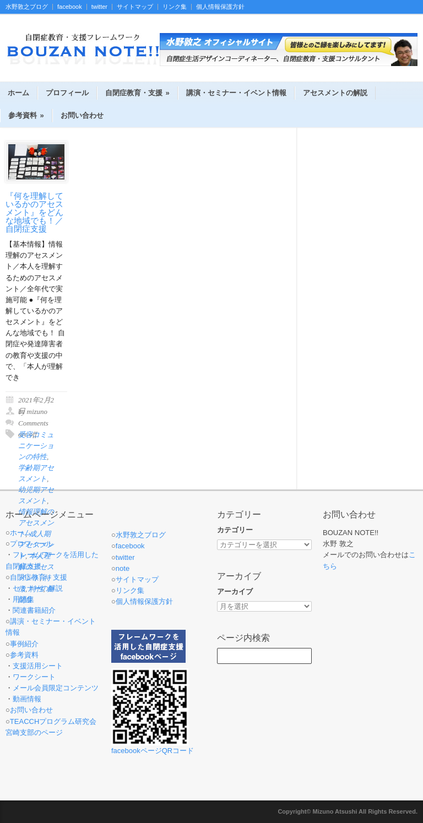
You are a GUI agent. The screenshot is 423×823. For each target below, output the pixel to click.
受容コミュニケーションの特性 (36, 445)
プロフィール (67, 93)
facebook (69, 7)
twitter (99, 7)
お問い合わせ (82, 115)
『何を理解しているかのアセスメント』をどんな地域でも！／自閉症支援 (34, 212)
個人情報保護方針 (220, 7)
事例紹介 (24, 644)
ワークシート (34, 677)
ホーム (18, 93)
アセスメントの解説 (335, 93)
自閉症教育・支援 (137, 93)
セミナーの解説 (38, 588)
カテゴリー (235, 530)
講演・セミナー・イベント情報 (236, 93)
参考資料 (26, 115)
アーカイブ (235, 591)
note (122, 568)
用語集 (23, 599)
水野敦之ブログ (27, 7)
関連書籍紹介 (34, 610)
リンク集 (174, 7)
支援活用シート (38, 666)
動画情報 (27, 699)
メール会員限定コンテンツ (56, 688)
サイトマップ (135, 7)
